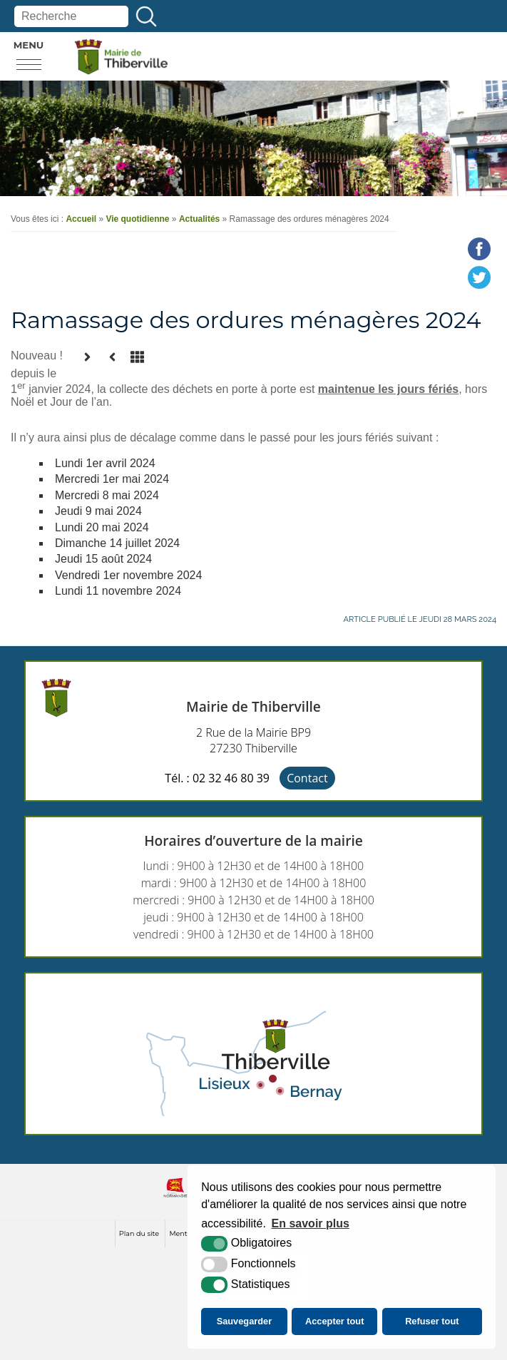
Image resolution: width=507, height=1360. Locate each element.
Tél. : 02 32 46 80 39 (217, 778)
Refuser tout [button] (432, 1321)
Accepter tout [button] (334, 1321)
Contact (307, 778)
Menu (29, 45)
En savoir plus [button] (310, 1223)
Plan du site (139, 1233)
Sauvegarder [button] (244, 1321)
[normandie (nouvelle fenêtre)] (175, 1199)
